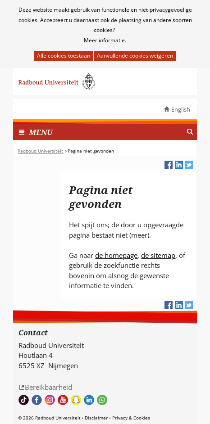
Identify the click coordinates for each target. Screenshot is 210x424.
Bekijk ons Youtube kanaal (63, 400)
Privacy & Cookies (131, 418)
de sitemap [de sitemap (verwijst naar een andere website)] (158, 255)
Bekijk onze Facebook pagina (37, 400)
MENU (41, 132)
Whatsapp (102, 400)
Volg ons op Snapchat (76, 400)
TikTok (23, 400)
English (180, 109)
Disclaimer (96, 418)
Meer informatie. (105, 40)
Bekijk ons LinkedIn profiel (89, 400)
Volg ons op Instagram (50, 400)
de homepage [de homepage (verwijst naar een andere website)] (116, 255)
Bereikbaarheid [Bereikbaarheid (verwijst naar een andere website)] (48, 387)
